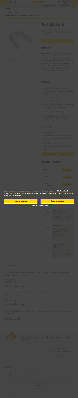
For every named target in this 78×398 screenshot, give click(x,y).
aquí (61, 193)
